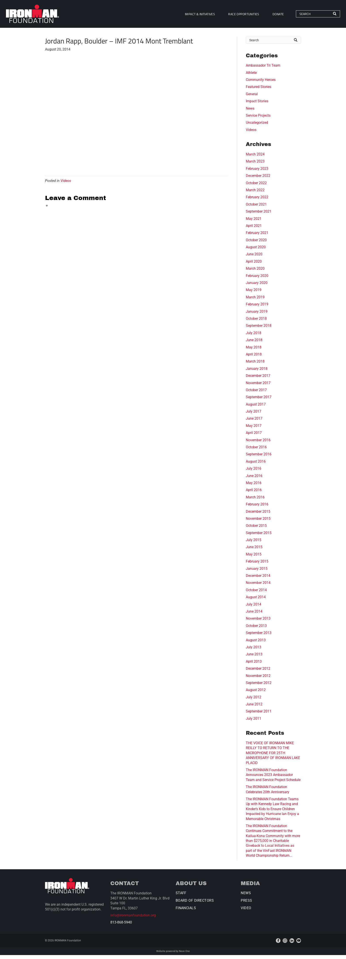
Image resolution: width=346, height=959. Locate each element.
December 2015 (258, 515)
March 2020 (255, 272)
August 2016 (256, 465)
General (252, 98)
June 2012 (254, 708)
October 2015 (256, 529)
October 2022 (256, 187)
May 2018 (253, 351)
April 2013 (254, 665)
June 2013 (254, 658)
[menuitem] (189, 16)
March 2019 (255, 301)
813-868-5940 (121, 926)
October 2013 (256, 629)
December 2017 (258, 380)
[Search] (307, 15)
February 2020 (257, 279)
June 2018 (254, 344)
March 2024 (255, 158)
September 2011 (258, 715)
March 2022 (255, 194)
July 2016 (253, 472)
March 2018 (255, 365)
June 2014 (254, 615)
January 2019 (256, 315)
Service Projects (258, 119)
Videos (65, 184)
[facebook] (278, 944)
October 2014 (256, 594)
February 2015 (257, 565)
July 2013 (253, 651)
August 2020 (256, 251)
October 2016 (256, 451)
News (250, 112)
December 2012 (258, 672)
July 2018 (253, 337)
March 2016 (255, 501)
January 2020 (256, 287)
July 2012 (253, 701)
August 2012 (256, 694)
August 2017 (256, 408)
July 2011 (253, 722)
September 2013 (258, 637)
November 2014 (258, 587)
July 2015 (253, 544)
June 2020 (254, 258)
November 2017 (258, 387)
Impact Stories (257, 105)
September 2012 (258, 686)
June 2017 (254, 422)
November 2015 (258, 522)
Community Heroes (261, 84)
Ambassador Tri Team (263, 69)
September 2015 (258, 537)
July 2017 (253, 415)
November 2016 (258, 444)
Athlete (251, 76)
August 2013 (256, 644)
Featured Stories (258, 91)
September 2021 (258, 215)
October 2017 (256, 394)
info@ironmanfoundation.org (133, 919)
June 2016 (254, 479)
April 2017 (254, 437)
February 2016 (257, 508)
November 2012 (258, 679)
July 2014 (253, 608)
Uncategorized (257, 126)
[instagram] (285, 944)
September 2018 (258, 329)
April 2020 (254, 265)
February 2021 (257, 237)
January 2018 (256, 372)
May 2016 (253, 486)
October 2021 (256, 208)
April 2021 (254, 229)
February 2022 (257, 201)
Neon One (184, 954)
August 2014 (256, 601)
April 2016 (254, 494)
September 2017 (258, 401)
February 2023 (257, 172)
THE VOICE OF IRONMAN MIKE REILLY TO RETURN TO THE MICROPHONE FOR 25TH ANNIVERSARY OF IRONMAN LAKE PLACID (273, 757)
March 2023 (255, 165)
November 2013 (258, 622)
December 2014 (258, 580)
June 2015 (254, 551)
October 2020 (256, 244)
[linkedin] (292, 944)
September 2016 (258, 458)
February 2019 (257, 308)
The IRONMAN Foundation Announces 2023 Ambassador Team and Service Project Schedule (273, 779)
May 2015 (253, 558)
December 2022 (258, 180)
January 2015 (256, 572)
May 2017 (253, 429)
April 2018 (254, 358)
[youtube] (298, 944)
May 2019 (253, 294)
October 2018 (256, 322)
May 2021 (253, 222)
